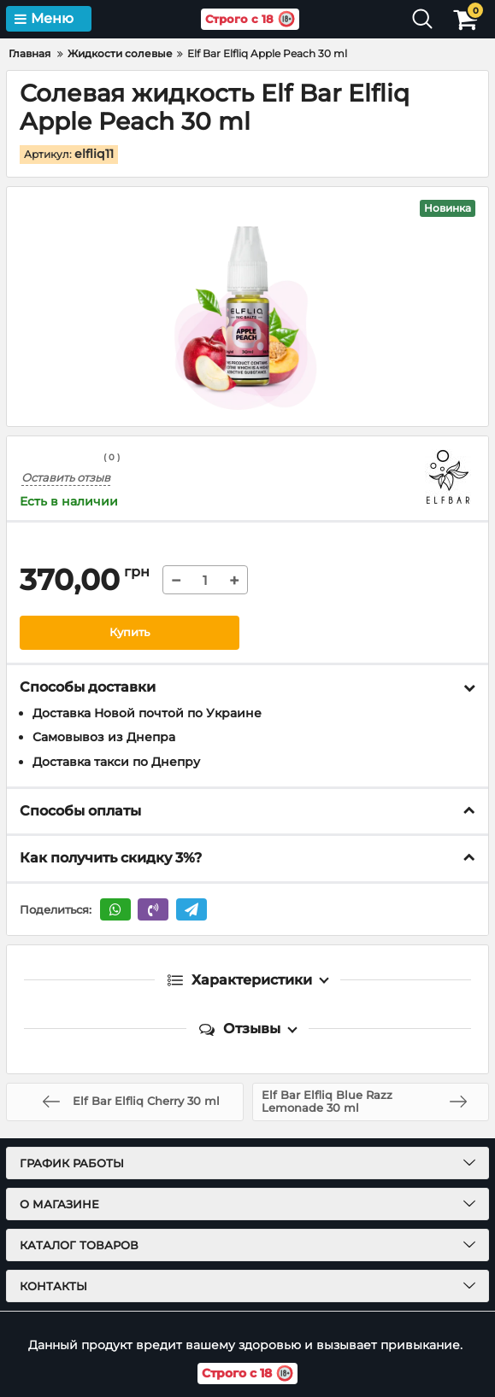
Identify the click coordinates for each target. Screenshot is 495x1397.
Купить (129, 632)
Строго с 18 (246, 19)
